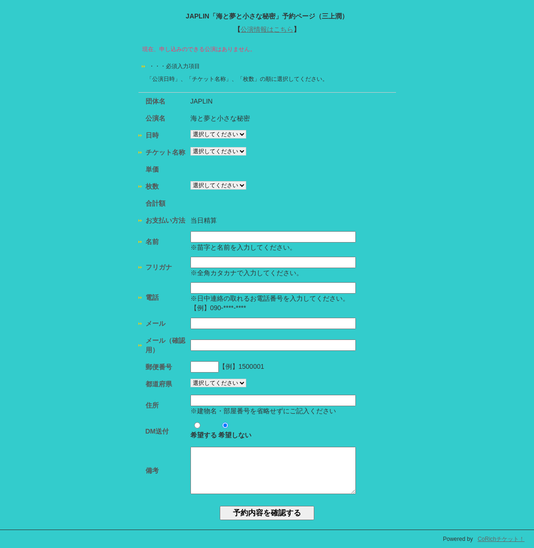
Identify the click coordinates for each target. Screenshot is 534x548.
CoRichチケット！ (501, 539)
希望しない (234, 430)
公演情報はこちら (267, 29)
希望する (203, 430)
